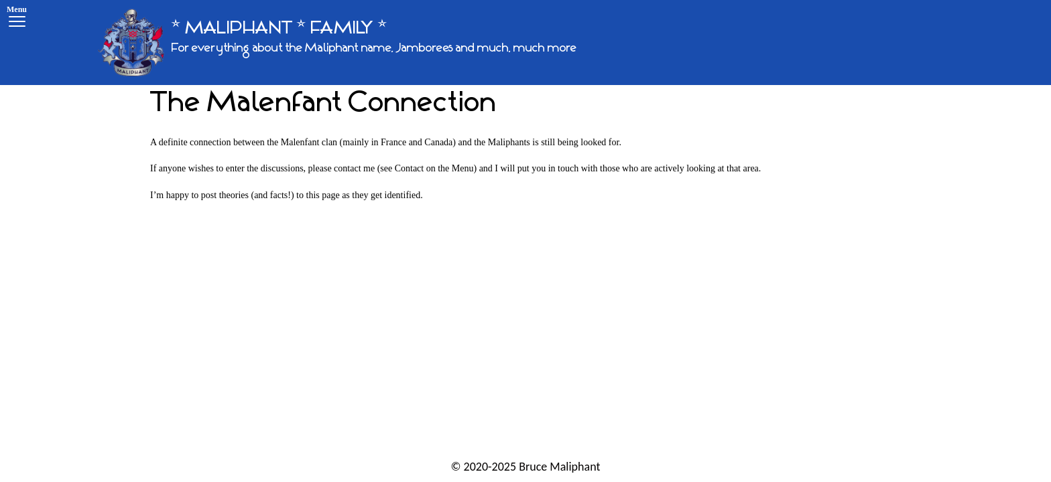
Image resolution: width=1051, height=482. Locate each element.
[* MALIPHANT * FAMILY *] (337, 42)
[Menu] (17, 18)
